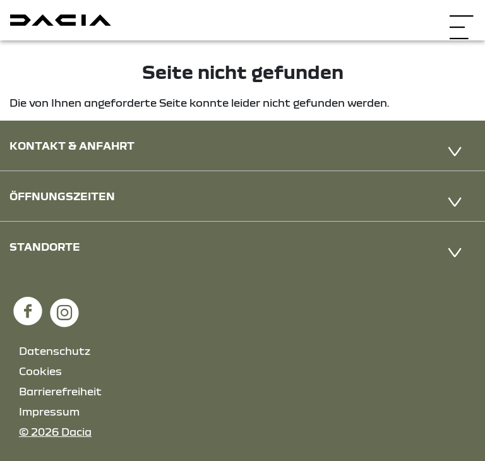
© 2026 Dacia (55, 432)
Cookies (40, 371)
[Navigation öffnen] (461, 19)
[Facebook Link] (28, 305)
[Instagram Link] (64, 305)
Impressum (49, 411)
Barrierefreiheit (60, 391)
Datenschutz (54, 351)
